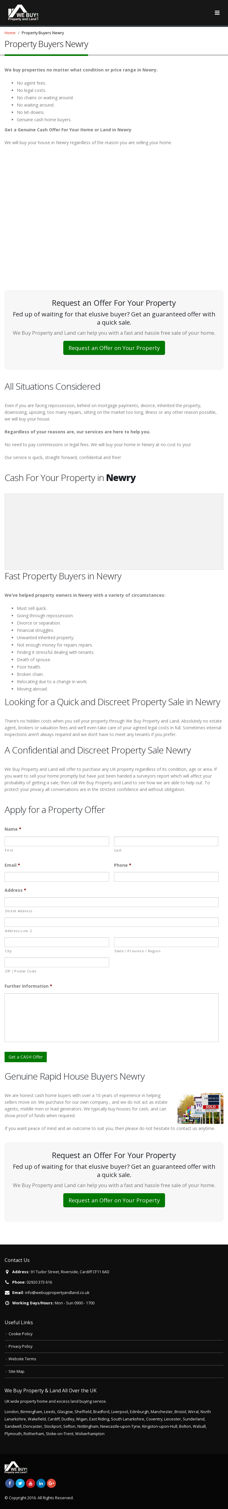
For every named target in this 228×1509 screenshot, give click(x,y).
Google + (51, 1483)
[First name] (57, 841)
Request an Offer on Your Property (114, 348)
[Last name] (166, 841)
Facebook (9, 1483)
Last (118, 850)
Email (12, 865)
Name (13, 829)
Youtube (30, 1483)
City (8, 951)
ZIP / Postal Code (20, 971)
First (9, 850)
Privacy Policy (20, 1346)
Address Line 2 (18, 930)
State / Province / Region (137, 951)
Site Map (16, 1371)
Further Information (28, 986)
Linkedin (41, 1483)
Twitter (20, 1483)
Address (15, 890)
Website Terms (22, 1358)
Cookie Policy (20, 1333)
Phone (122, 865)
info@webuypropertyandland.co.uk (57, 1292)
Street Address (18, 911)
